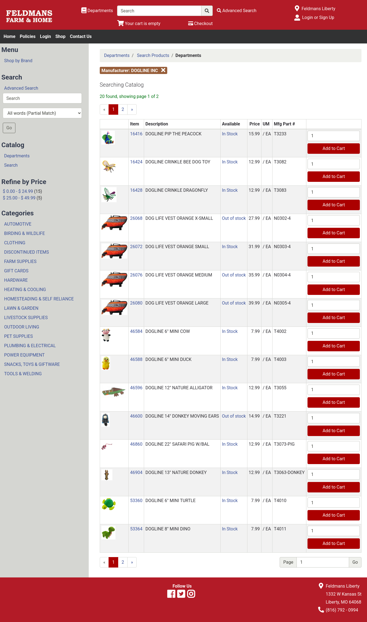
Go (9, 127)
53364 (136, 528)
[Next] (132, 109)
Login (45, 36)
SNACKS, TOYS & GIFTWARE (32, 364)
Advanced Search (21, 88)
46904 (136, 472)
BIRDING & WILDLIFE (24, 233)
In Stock (230, 133)
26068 (136, 218)
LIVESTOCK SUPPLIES (26, 317)
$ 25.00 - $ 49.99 (19, 198)
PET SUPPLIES (18, 336)
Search (11, 165)
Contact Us (81, 36)
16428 (136, 190)
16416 (136, 133)
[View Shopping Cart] (138, 23)
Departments (17, 155)
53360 (136, 500)
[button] (108, 137)
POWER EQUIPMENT (24, 355)
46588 (136, 359)
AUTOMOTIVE (17, 224)
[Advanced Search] (237, 10)
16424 (136, 162)
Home (9, 36)
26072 (136, 246)
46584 (136, 331)
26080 (136, 303)
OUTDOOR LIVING (21, 327)
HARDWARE (16, 280)
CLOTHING (14, 242)
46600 (136, 416)
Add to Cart (334, 148)
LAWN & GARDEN (21, 308)
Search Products (153, 55)
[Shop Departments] (97, 10)
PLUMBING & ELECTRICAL (30, 345)
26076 (136, 275)
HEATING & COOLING (25, 289)
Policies (28, 36)
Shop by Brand (18, 60)
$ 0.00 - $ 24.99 (18, 191)
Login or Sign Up (318, 17)
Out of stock (234, 218)
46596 (136, 387)
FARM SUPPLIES (20, 261)
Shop (60, 36)
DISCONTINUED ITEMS (26, 252)
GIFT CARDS (16, 270)
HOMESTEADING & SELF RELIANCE (39, 299)
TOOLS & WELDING (23, 373)
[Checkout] (200, 23)
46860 (136, 444)
